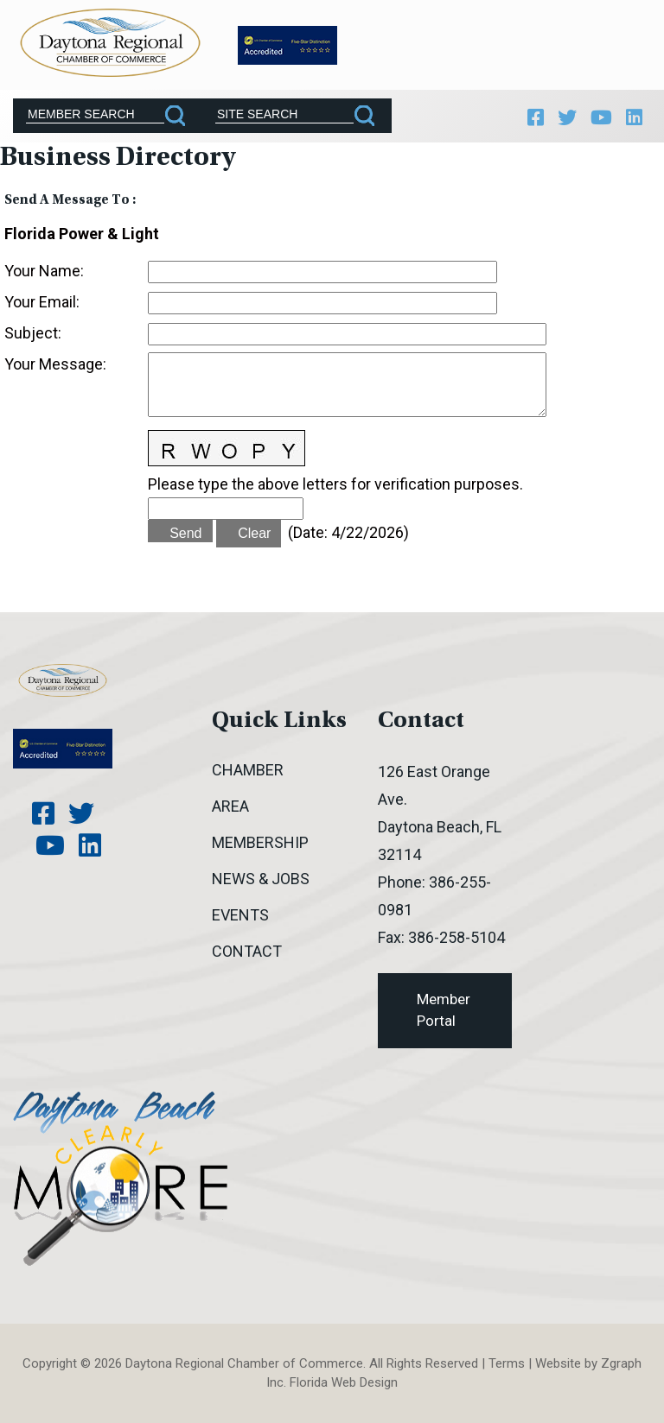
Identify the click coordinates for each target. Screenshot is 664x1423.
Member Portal (443, 1010)
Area (230, 806)
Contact (247, 951)
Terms (506, 1363)
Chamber (248, 770)
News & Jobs (261, 879)
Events (240, 915)
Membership (260, 842)
